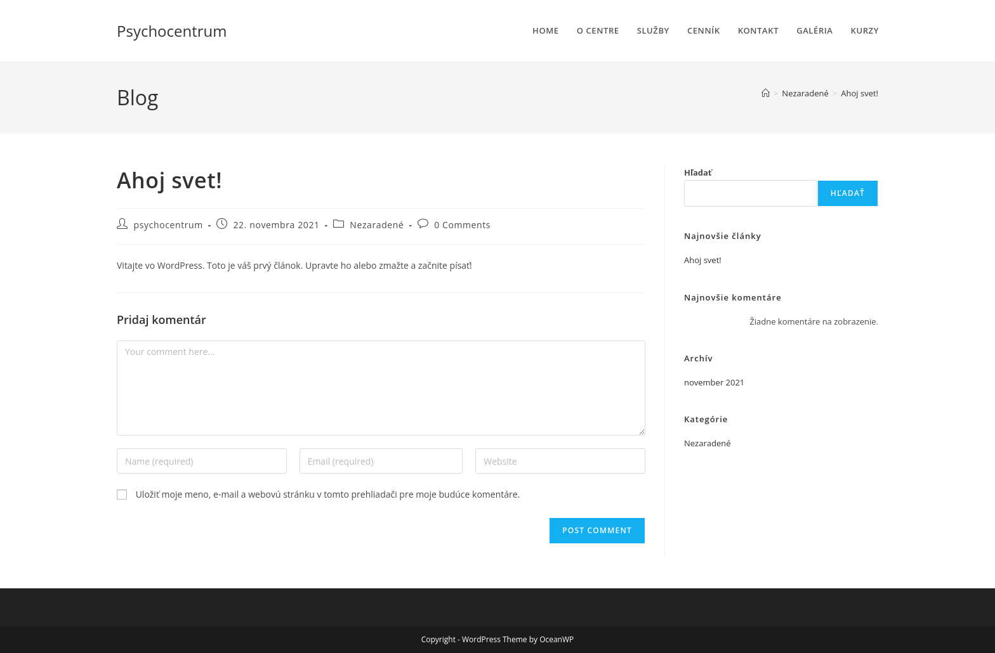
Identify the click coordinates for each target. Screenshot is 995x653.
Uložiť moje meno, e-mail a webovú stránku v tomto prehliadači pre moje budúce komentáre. (328, 494)
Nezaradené (377, 225)
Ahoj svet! (859, 93)
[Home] (765, 93)
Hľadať (698, 172)
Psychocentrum (172, 30)
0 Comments (462, 225)
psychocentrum (168, 225)
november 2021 (714, 382)
